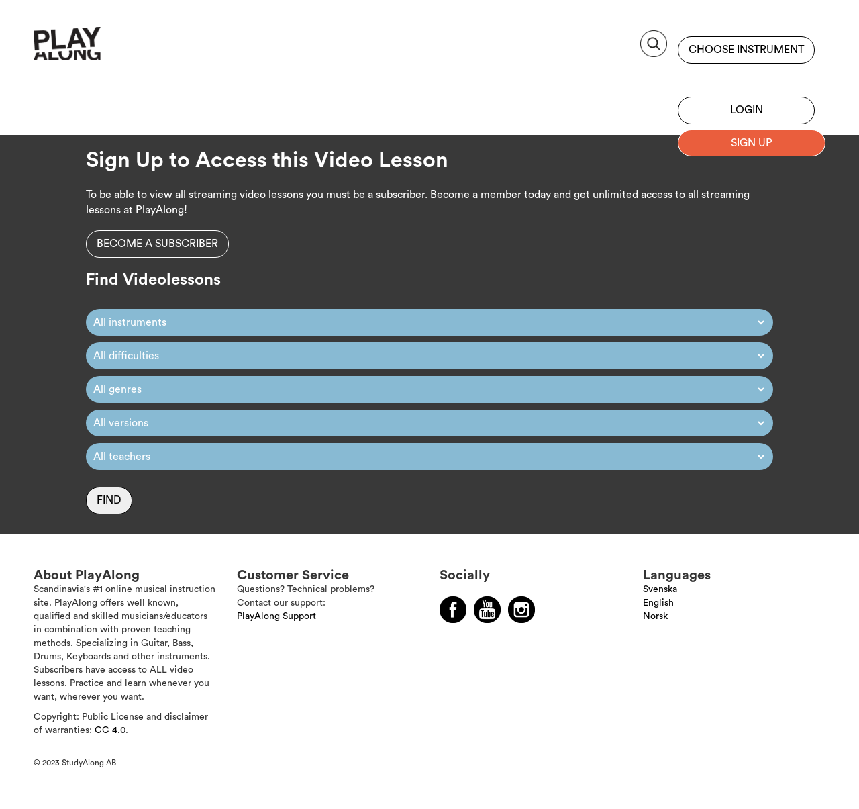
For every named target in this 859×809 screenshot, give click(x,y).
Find (109, 500)
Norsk (655, 616)
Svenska (660, 589)
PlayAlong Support (276, 616)
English (658, 603)
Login (746, 110)
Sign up (746, 77)
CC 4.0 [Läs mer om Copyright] (110, 730)
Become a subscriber (157, 243)
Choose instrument (746, 49)
